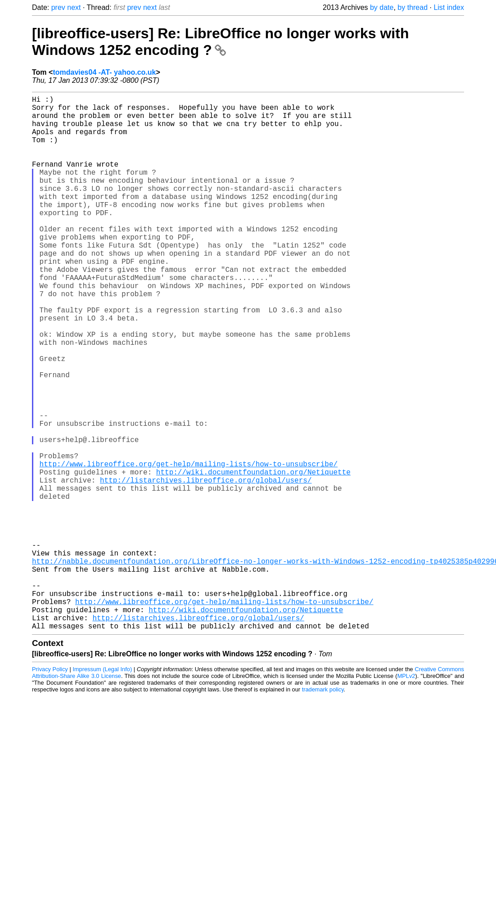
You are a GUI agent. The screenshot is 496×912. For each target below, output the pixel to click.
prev (58, 7)
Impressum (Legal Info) (102, 788)
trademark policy (323, 808)
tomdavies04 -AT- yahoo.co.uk (104, 72)
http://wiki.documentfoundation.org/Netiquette (253, 556)
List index (448, 7)
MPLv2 (406, 794)
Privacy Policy (50, 788)
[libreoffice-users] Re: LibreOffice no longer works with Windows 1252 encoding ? (220, 41)
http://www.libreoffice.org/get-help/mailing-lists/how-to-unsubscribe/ (189, 546)
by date (381, 7)
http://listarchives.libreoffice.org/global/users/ (205, 566)
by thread (412, 7)
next (74, 7)
